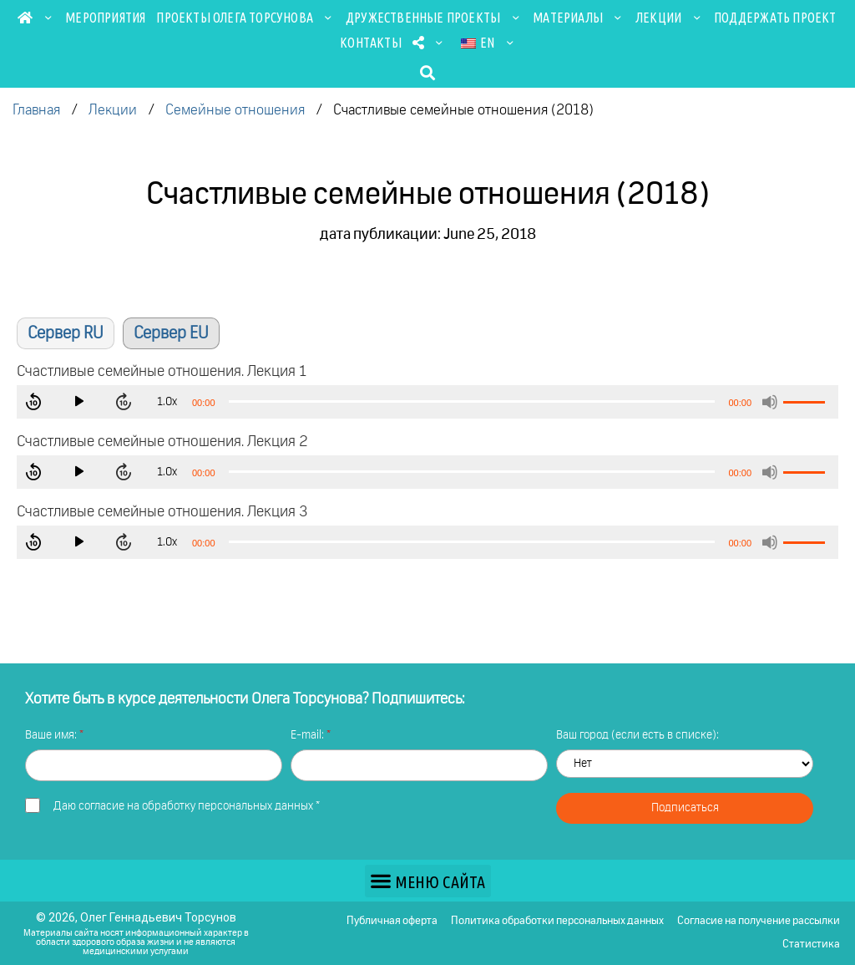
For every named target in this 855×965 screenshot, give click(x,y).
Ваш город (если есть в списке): (637, 735)
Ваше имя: (52, 735)
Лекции (669, 17)
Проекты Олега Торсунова (245, 17)
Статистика (811, 944)
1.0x (173, 402)
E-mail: (308, 735)
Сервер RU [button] (66, 333)
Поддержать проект (775, 17)
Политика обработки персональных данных (557, 921)
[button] (428, 72)
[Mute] (769, 402)
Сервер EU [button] (171, 333)
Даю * (186, 806)
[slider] (472, 401)
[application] (427, 402)
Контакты (371, 42)
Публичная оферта (392, 921)
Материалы (579, 17)
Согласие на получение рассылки (758, 921)
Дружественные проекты (434, 17)
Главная (36, 111)
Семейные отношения (235, 111)
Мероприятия (105, 17)
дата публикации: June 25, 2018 (428, 234)
